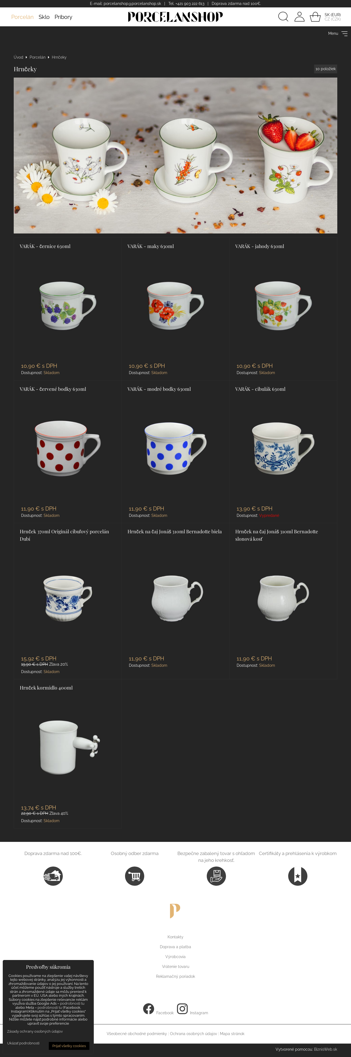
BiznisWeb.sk (325, 1049)
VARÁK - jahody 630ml (259, 246)
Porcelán (22, 17)
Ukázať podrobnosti (23, 1043)
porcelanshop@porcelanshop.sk (132, 3)
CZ (327, 19)
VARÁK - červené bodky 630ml (53, 389)
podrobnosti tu (72, 1003)
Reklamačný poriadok (175, 976)
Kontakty (175, 937)
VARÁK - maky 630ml (151, 246)
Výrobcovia (175, 957)
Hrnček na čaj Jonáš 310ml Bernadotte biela (175, 531)
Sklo (44, 17)
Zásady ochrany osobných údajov (35, 1031)
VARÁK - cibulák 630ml (260, 389)
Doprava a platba (175, 947)
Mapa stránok (232, 1034)
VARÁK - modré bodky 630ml (159, 389)
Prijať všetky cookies (69, 1046)
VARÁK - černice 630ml (45, 246)
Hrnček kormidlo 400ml (46, 687)
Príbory (63, 17)
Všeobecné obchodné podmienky (137, 1034)
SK (327, 15)
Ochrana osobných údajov (193, 1034)
